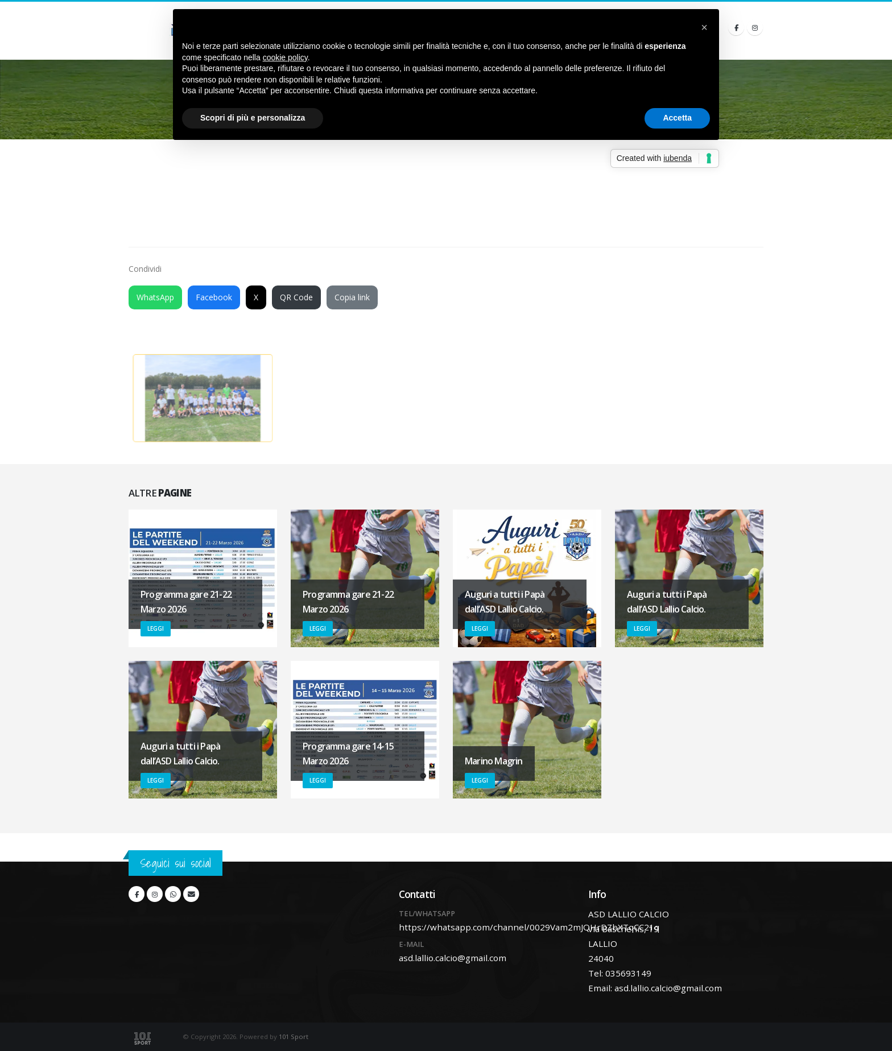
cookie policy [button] (285, 57)
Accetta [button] (677, 117)
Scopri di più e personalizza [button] (252, 117)
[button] (704, 27)
